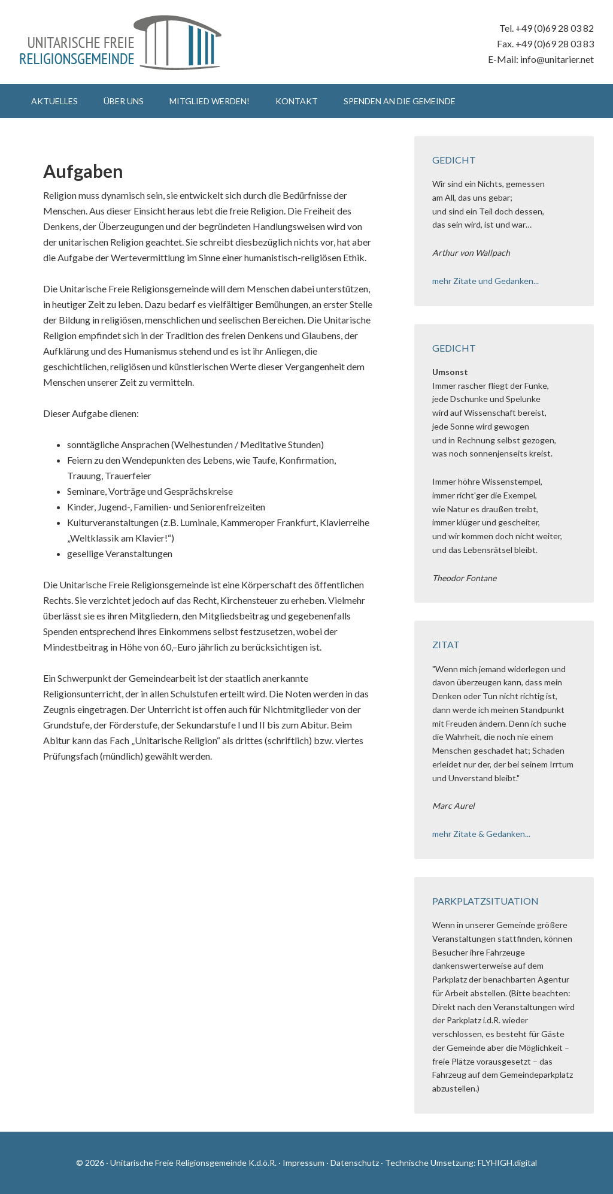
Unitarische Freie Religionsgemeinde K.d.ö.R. (121, 42)
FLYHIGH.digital (507, 1162)
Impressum (303, 1162)
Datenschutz (354, 1162)
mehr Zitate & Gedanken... (481, 834)
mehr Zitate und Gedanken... (485, 281)
